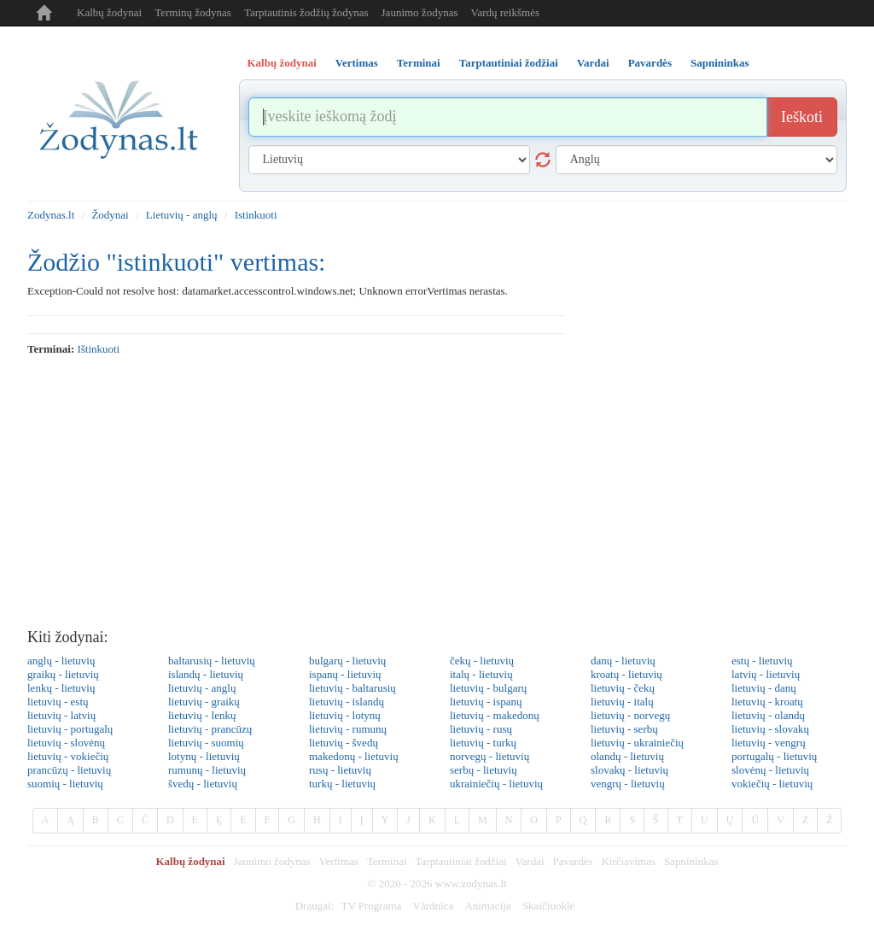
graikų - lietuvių (63, 674)
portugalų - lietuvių (774, 756)
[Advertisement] (437, 492)
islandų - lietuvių (205, 674)
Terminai (387, 861)
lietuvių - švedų (343, 742)
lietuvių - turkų (483, 742)
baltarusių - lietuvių (211, 660)
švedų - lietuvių (202, 783)
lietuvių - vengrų (768, 742)
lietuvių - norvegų (630, 715)
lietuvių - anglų (202, 687)
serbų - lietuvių (483, 769)
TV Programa (371, 905)
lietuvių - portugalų (70, 728)
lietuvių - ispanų (486, 701)
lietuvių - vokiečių (67, 756)
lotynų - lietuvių (204, 756)
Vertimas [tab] (356, 62)
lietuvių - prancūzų (210, 728)
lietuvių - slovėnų (66, 742)
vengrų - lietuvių (628, 783)
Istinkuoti (256, 214)
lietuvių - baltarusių (352, 687)
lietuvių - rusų (481, 728)
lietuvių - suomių (206, 742)
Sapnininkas (691, 861)
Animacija (487, 905)
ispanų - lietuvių (345, 674)
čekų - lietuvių (482, 660)
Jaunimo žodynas (420, 12)
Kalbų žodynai (109, 12)
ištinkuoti (98, 348)
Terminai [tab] (418, 62)
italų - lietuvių (481, 674)
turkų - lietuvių (342, 783)
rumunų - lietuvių (207, 769)
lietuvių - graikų (204, 701)
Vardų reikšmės (504, 12)
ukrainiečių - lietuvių (496, 783)
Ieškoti (802, 117)
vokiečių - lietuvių (772, 783)
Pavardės (573, 861)
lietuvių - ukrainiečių (637, 742)
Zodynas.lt (50, 214)
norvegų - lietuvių (489, 756)
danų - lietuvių (623, 660)
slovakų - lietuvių (629, 769)
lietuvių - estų (58, 701)
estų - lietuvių (762, 660)
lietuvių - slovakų (770, 728)
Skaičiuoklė (548, 905)
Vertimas (338, 861)
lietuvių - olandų (768, 715)
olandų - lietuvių (627, 756)
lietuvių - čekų (623, 687)
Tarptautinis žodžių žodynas (306, 12)
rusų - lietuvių (340, 769)
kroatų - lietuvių (626, 674)
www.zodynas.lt (471, 883)
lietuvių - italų (622, 701)
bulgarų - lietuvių (347, 660)
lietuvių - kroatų (767, 701)
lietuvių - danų (763, 687)
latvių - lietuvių (765, 674)
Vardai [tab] (593, 62)
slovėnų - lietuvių (770, 769)
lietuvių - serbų (624, 728)
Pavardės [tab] (650, 62)
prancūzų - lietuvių (69, 769)
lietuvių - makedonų (494, 715)
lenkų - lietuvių (61, 687)
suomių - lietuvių (65, 783)
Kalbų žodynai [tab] (282, 62)
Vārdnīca (433, 905)
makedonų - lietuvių (354, 756)
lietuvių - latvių (61, 715)
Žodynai (109, 214)
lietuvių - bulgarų (488, 687)
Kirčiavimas (628, 861)
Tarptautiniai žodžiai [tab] (508, 62)
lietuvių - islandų (346, 701)
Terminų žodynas (192, 12)
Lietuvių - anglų (182, 214)
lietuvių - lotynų (345, 715)
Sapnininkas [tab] (719, 62)
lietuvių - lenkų (202, 715)
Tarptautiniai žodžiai (461, 861)
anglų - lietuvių (61, 660)
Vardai (530, 861)
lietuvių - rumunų (348, 728)
